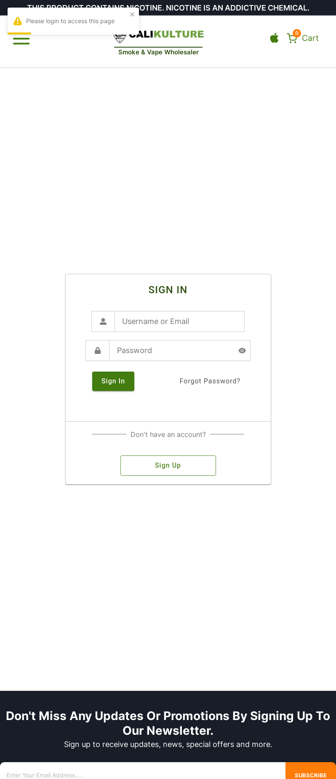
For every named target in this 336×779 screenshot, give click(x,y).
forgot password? (210, 381)
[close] (133, 15)
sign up (168, 465)
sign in (113, 381)
